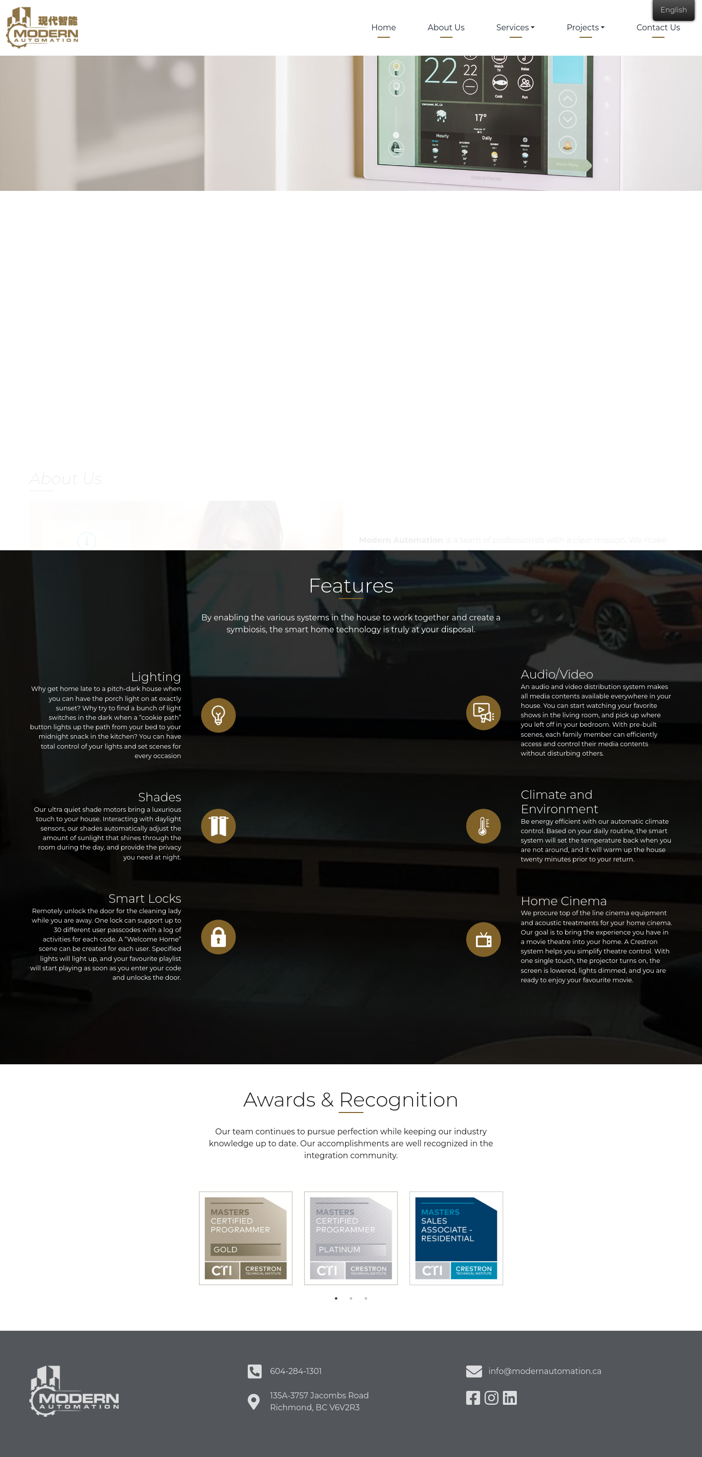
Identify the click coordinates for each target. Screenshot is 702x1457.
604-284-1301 (296, 1371)
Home (383, 27)
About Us (446, 27)
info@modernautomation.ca (545, 1371)
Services (512, 27)
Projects (582, 27)
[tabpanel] (245, 1238)
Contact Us (658, 27)
